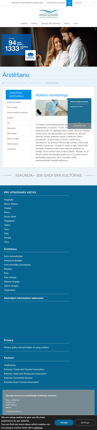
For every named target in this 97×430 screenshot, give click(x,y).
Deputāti (24, 23)
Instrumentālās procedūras (17, 83)
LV (69, 3)
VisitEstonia (10, 365)
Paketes (34, 23)
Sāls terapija (12, 133)
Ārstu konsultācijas (36, 83)
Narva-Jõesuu (11, 204)
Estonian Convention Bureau (18, 378)
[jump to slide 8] (57, 64)
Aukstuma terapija (14, 102)
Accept (64, 422)
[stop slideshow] (60, 64)
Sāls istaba (11, 128)
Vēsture (67, 23)
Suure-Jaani (10, 216)
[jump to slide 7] (54, 64)
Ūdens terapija (12, 144)
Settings (85, 422)
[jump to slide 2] (42, 64)
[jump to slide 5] (49, 64)
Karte (75, 23)
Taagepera (9, 221)
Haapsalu (8, 199)
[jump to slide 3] (45, 64)
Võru (6, 242)
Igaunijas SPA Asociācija (50, 23)
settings (38, 427)
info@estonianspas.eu (14, 411)
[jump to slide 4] (47, 64)
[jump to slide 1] (40, 64)
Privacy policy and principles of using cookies (26, 347)
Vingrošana (11, 149)
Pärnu (7, 212)
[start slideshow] (37, 64)
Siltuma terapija (13, 139)
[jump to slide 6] (52, 64)
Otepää (7, 208)
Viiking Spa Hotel (76, 106)
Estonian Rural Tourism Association (21, 382)
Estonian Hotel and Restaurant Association (25, 373)
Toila (6, 233)
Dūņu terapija (12, 107)
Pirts (8, 123)
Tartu (6, 229)
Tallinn (7, 225)
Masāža (10, 118)
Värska (7, 238)
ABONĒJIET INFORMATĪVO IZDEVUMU (27, 3)
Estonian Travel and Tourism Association (24, 369)
